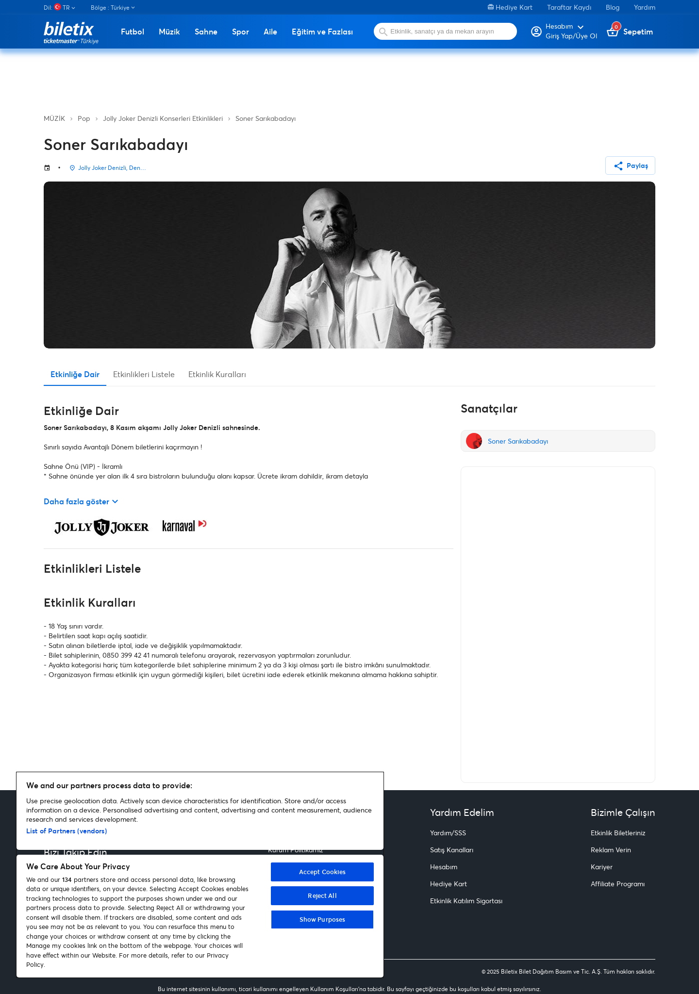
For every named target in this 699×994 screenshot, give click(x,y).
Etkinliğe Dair (75, 374)
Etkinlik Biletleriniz (618, 832)
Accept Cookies (322, 871)
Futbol (132, 31)
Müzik (169, 31)
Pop (84, 118)
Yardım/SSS (448, 832)
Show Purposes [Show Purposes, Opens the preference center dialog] (323, 919)
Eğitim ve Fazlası (322, 31)
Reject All (322, 895)
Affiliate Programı (618, 883)
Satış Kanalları (451, 849)
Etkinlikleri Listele (144, 374)
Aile (270, 31)
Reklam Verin (611, 849)
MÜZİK (54, 118)
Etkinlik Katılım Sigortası (466, 900)
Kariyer (602, 866)
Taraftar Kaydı (569, 7)
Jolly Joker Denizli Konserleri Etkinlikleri (163, 118)
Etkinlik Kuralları (217, 374)
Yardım (644, 7)
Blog (612, 7)
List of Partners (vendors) (66, 830)
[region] (200, 874)
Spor (240, 31)
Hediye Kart (510, 7)
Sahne (206, 31)
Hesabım (443, 866)
